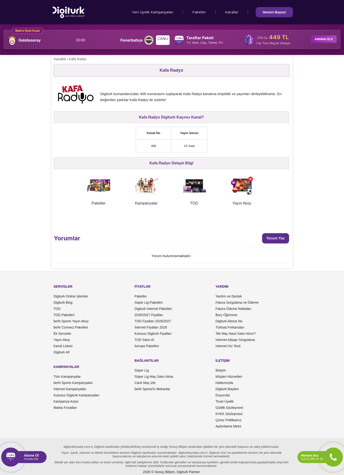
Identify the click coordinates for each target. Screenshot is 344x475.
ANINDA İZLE (324, 39)
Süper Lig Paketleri (148, 302)
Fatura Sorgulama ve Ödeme (237, 302)
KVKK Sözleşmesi (228, 414)
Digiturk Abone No (228, 321)
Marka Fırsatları (65, 408)
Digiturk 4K (62, 352)
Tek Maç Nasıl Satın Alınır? (235, 333)
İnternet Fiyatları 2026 (150, 327)
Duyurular (222, 395)
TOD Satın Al (144, 340)
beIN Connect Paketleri (71, 327)
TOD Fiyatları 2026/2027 (152, 321)
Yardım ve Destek (228, 296)
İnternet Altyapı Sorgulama (235, 340)
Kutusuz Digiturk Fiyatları (153, 333)
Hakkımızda (224, 383)
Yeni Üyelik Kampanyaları (152, 12)
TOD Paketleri (64, 315)
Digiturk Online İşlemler (71, 296)
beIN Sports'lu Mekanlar (152, 389)
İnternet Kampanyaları (70, 389)
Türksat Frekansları (229, 327)
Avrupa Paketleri (146, 346)
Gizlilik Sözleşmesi (229, 408)
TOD (57, 309)
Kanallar (231, 12)
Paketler (199, 12)
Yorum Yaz (275, 238)
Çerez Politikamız (228, 420)
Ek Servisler (62, 333)
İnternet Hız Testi (228, 346)
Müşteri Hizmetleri (228, 376)
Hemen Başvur (274, 12)
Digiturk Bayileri (227, 389)
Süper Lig (141, 370)
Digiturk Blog (63, 302)
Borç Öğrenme (226, 315)
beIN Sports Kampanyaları (73, 383)
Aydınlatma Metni (228, 426)
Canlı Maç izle (145, 383)
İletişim (220, 370)
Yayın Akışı (62, 340)
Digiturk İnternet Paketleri (153, 309)
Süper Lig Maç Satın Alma (153, 376)
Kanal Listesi (63, 346)
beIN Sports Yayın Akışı (71, 321)
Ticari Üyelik (224, 401)
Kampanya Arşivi (66, 401)
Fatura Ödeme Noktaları (233, 309)
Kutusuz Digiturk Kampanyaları (76, 395)
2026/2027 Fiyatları (148, 315)
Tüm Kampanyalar (67, 376)
